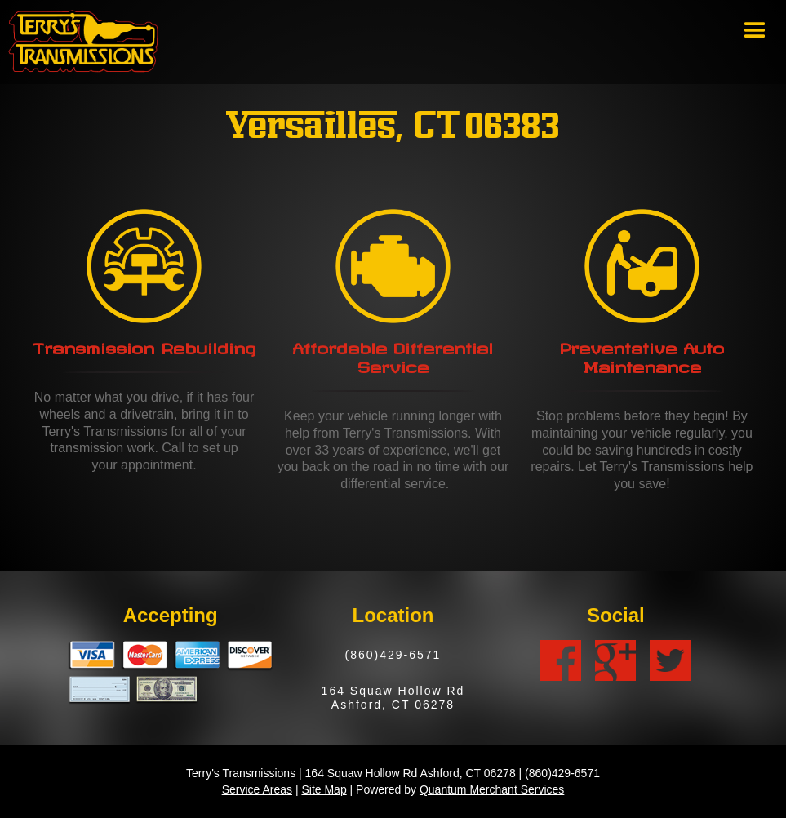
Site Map (323, 789)
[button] (755, 31)
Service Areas (257, 789)
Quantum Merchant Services (492, 789)
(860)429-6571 (393, 654)
